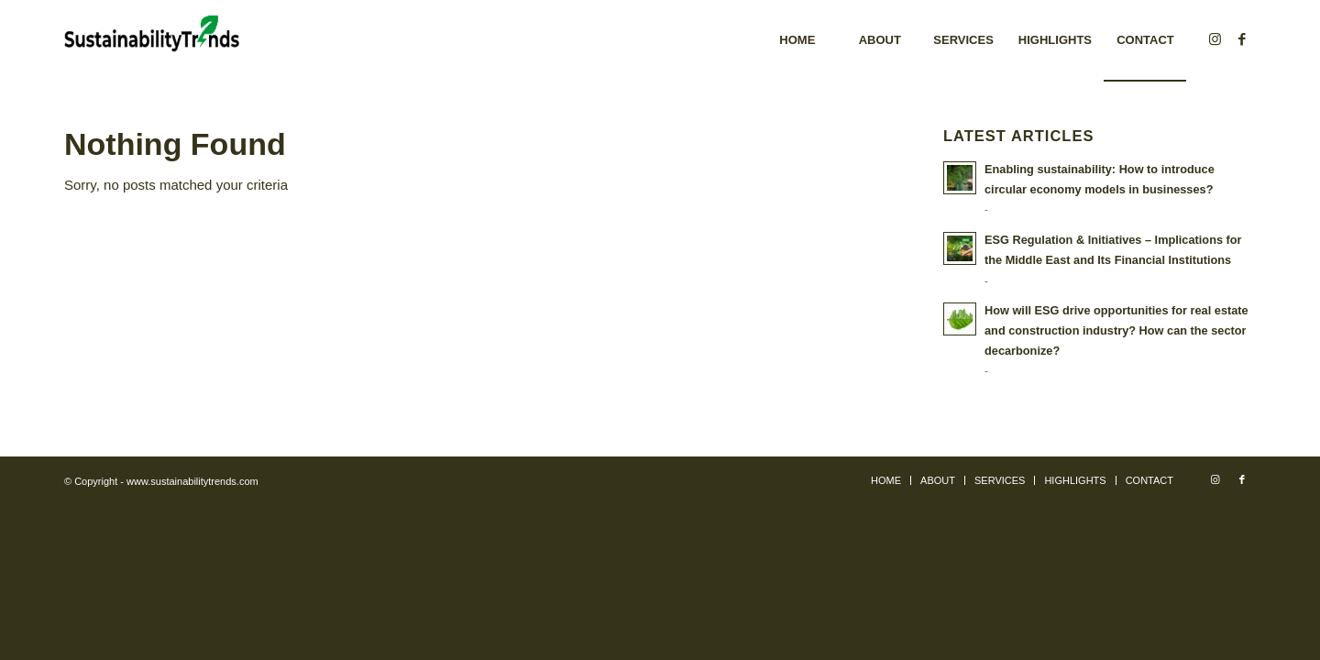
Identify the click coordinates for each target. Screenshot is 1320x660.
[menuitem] (796, 40)
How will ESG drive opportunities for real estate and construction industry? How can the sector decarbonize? (1116, 330)
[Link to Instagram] (1214, 39)
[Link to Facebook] (1242, 39)
